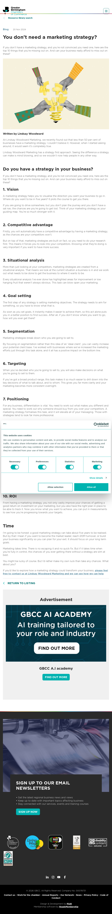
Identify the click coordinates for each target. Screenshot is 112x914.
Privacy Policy (91, 895)
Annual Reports (50, 895)
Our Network (67, 895)
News (79, 895)
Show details (96, 477)
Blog (6, 29)
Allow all (91, 487)
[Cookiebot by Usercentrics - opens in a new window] (96, 424)
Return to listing (21, 583)
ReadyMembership (68, 907)
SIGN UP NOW (28, 811)
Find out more (56, 677)
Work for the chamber (28, 895)
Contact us (9, 895)
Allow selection (55, 487)
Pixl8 (69, 904)
